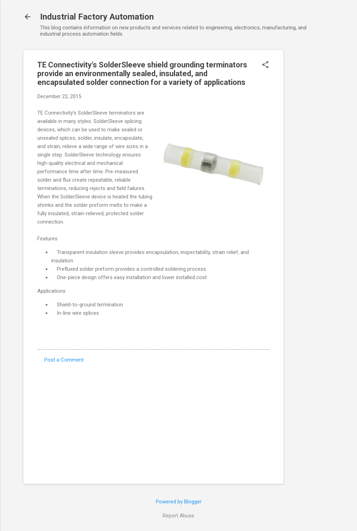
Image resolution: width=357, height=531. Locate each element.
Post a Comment (64, 360)
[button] (265, 65)
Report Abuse (178, 515)
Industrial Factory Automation (97, 17)
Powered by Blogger (179, 502)
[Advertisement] (311, 155)
